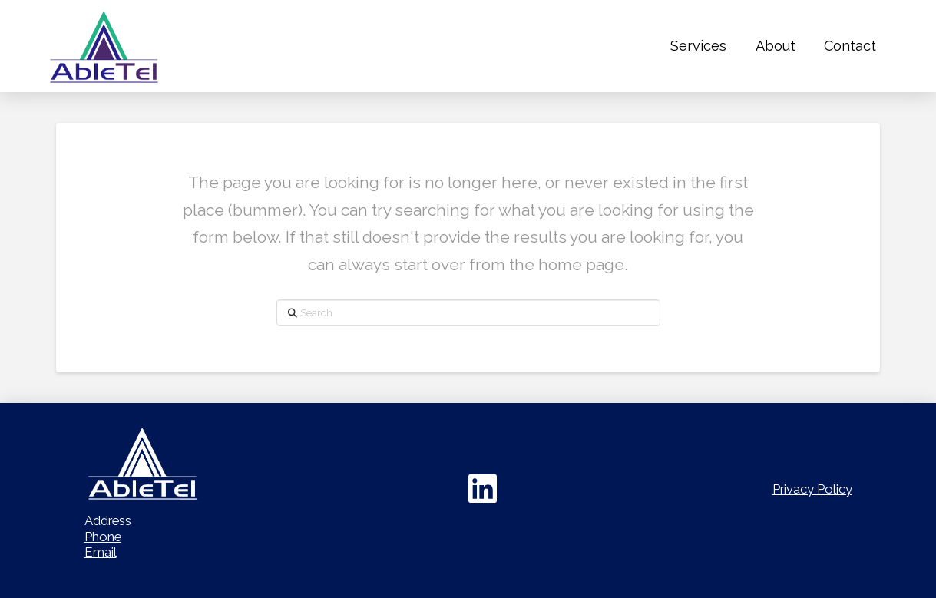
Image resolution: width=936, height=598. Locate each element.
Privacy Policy (812, 489)
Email (100, 552)
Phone (102, 536)
